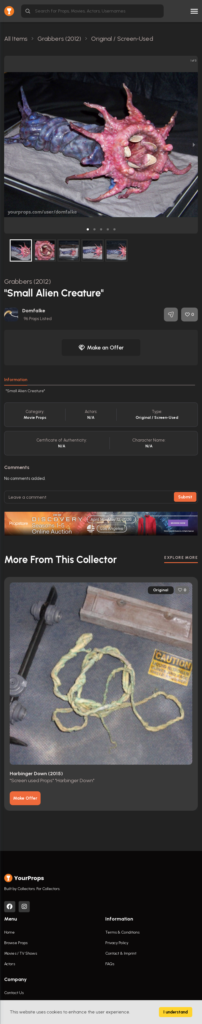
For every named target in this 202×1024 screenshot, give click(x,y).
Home (9, 932)
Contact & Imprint (121, 953)
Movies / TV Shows (20, 953)
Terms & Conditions (122, 932)
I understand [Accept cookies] (175, 1012)
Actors (9, 964)
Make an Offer (101, 347)
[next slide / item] (194, 144)
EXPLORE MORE (181, 557)
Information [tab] (15, 379)
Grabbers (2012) (27, 281)
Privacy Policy (116, 943)
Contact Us (14, 992)
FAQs (109, 964)
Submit (185, 497)
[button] (88, 229)
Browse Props (16, 943)
